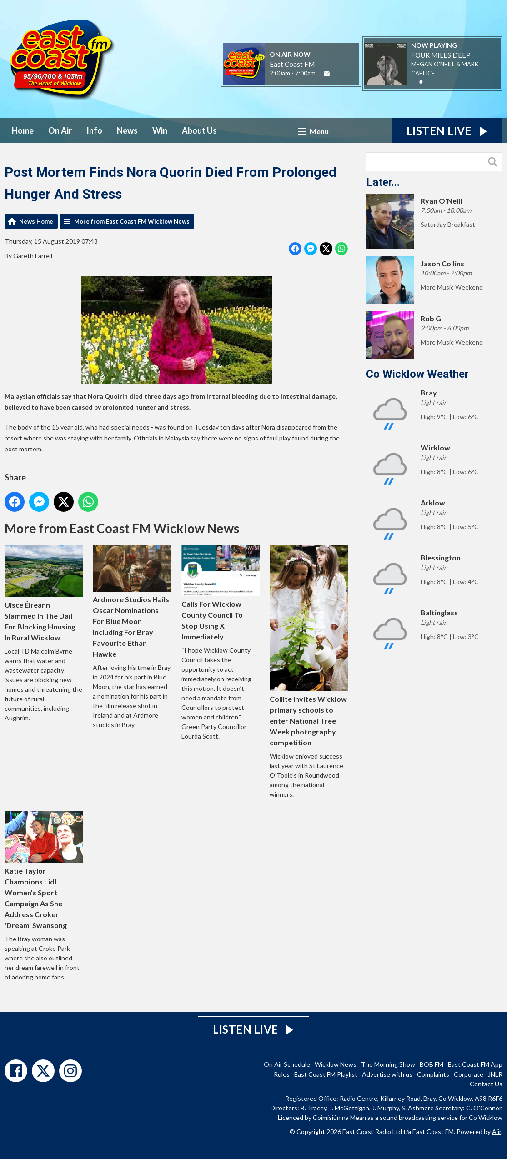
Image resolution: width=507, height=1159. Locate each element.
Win (159, 130)
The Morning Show (388, 1064)
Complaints (433, 1074)
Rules (282, 1074)
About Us (199, 130)
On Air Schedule (287, 1064)
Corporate (468, 1074)
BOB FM (431, 1064)
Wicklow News (335, 1064)
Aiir (496, 1131)
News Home (36, 221)
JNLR (495, 1074)
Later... (383, 182)
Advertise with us (387, 1074)
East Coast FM (292, 64)
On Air (60, 130)
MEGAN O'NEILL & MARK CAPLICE (444, 68)
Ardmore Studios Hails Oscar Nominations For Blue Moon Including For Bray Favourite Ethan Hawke (132, 601)
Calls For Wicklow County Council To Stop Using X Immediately (220, 592)
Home (23, 130)
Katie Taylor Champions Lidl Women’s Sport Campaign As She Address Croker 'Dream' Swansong (44, 870)
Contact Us (486, 1084)
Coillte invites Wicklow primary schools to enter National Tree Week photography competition (309, 646)
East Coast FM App (475, 1064)
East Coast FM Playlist (325, 1074)
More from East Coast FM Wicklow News (132, 221)
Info (94, 130)
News (127, 130)
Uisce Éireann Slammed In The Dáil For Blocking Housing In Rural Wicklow (44, 593)
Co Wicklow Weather (417, 374)
